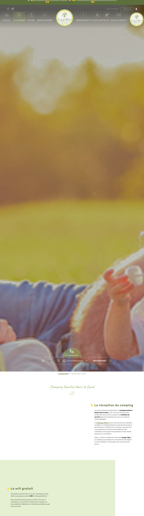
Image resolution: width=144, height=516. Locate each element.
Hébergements (86, 18)
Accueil (6, 18)
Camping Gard (63, 374)
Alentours (106, 18)
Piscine (31, 18)
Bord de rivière (45, 18)
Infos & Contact (101, 32)
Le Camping (19, 18)
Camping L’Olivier (102, 423)
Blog (121, 18)
